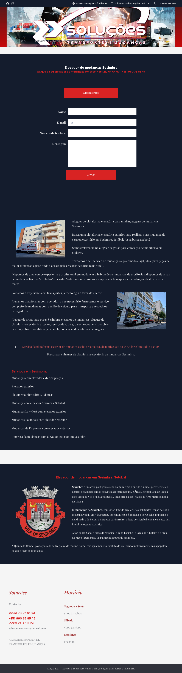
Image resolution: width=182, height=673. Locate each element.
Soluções (18, 592)
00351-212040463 (167, 3)
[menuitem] (18, 41)
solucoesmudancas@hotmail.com (132, 3)
